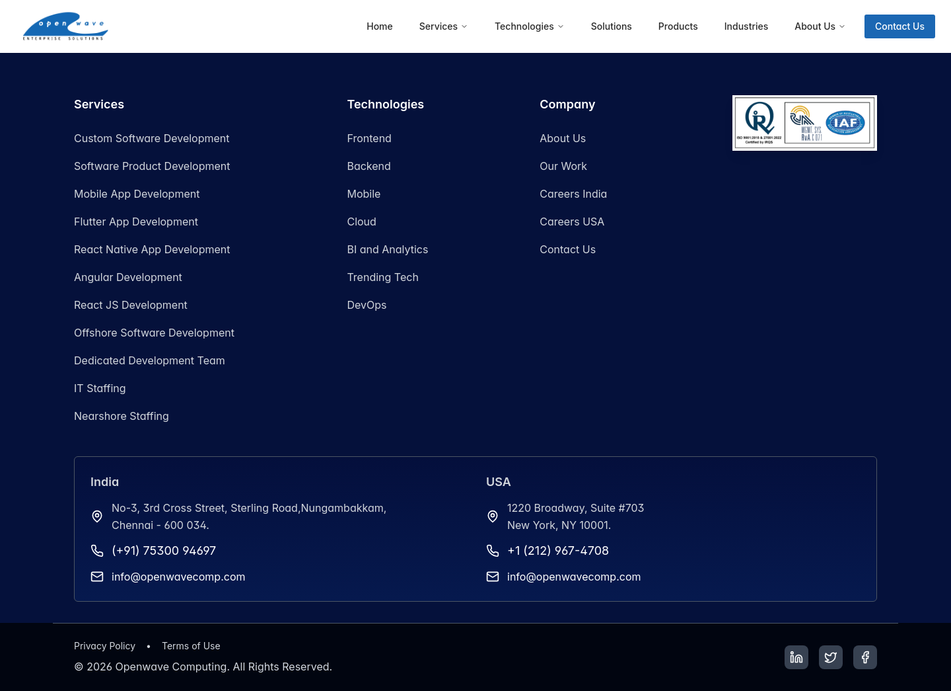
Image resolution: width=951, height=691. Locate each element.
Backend (368, 166)
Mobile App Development (136, 193)
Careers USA (572, 221)
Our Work (563, 166)
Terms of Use (191, 645)
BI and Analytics (387, 249)
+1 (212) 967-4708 (558, 550)
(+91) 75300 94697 (164, 550)
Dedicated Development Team (149, 360)
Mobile (363, 193)
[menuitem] (380, 26)
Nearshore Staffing (121, 416)
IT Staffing (100, 388)
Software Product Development (152, 166)
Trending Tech (382, 277)
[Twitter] (831, 657)
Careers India (573, 193)
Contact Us (900, 26)
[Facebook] (865, 657)
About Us (563, 138)
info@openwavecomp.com (179, 576)
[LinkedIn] (796, 657)
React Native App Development (152, 249)
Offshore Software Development (154, 332)
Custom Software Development (152, 138)
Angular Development (128, 277)
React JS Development (131, 304)
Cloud (361, 221)
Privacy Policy (104, 645)
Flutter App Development (136, 221)
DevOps (366, 304)
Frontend (369, 138)
